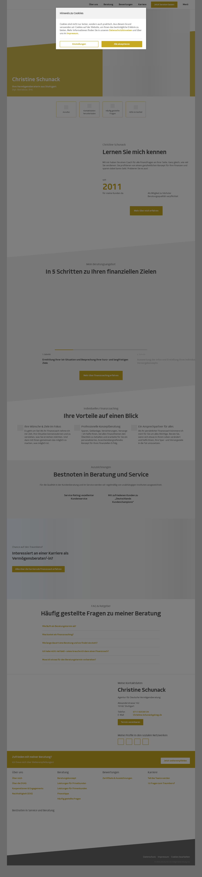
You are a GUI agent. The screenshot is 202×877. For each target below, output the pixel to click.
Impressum (72, 33)
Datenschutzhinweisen (120, 30)
